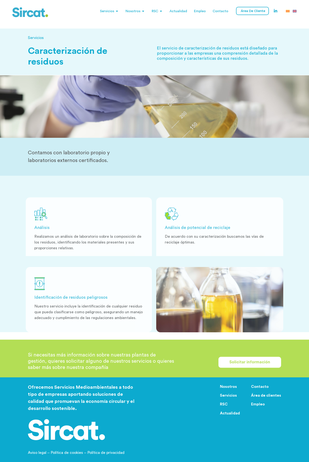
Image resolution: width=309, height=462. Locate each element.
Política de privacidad (105, 452)
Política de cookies (67, 452)
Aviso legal (39, 452)
